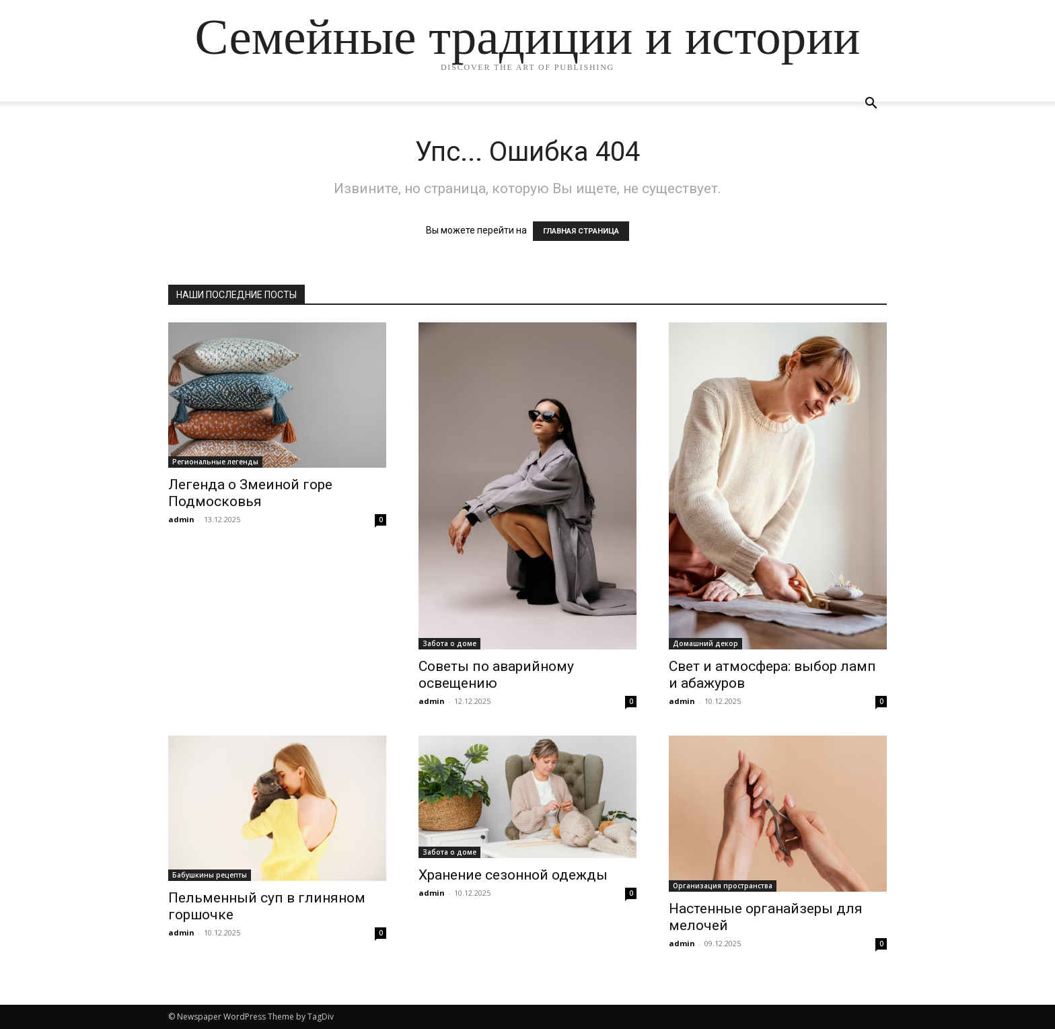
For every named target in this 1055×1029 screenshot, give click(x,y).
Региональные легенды (215, 461)
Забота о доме (449, 643)
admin (181, 519)
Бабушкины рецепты (209, 875)
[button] (870, 104)
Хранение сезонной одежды (513, 875)
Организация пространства (722, 885)
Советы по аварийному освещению (496, 674)
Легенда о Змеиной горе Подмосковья (250, 492)
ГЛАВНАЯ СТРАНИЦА (581, 231)
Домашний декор (705, 643)
